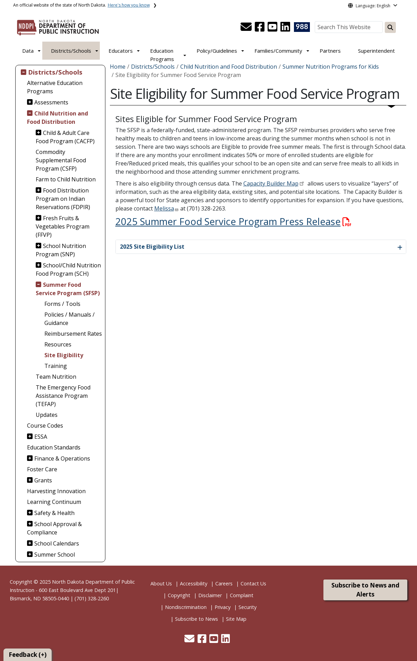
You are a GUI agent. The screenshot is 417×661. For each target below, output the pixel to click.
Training (55, 366)
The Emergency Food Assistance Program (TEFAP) (63, 396)
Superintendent (376, 50)
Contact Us (253, 583)
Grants (43, 480)
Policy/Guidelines (217, 50)
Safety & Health (54, 513)
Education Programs (162, 54)
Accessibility (193, 583)
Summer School (54, 554)
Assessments (51, 102)
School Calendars (56, 543)
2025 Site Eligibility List (152, 246)
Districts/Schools (71, 50)
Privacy (223, 607)
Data (28, 50)
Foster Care (42, 469)
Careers (224, 583)
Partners (330, 50)
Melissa (164, 208)
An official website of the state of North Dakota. (81, 5)
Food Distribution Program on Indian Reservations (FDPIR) (63, 199)
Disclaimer (210, 595)
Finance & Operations (62, 458)
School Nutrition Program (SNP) (61, 250)
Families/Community (278, 50)
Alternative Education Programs (54, 87)
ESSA (40, 436)
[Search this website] (390, 27)
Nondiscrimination (186, 607)
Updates (47, 415)
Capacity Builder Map (270, 183)
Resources (57, 344)
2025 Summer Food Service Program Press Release (233, 221)
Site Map (236, 619)
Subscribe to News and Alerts (365, 589)
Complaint (241, 595)
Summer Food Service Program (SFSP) (68, 289)
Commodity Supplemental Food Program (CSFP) (61, 160)
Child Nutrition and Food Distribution (57, 118)
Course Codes (45, 425)
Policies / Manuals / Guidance (69, 319)
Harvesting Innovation (56, 491)
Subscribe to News (196, 619)
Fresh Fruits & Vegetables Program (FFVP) (62, 226)
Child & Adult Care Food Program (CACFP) (65, 137)
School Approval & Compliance (54, 528)
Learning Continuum (54, 502)
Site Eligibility (63, 355)
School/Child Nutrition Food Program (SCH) (68, 269)
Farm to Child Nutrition (66, 179)
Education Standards (53, 447)
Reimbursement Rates (73, 333)
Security (247, 607)
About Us (161, 583)
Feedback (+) (27, 655)
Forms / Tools (62, 304)
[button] (247, 29)
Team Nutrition (56, 376)
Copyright (179, 595)
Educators (120, 50)
